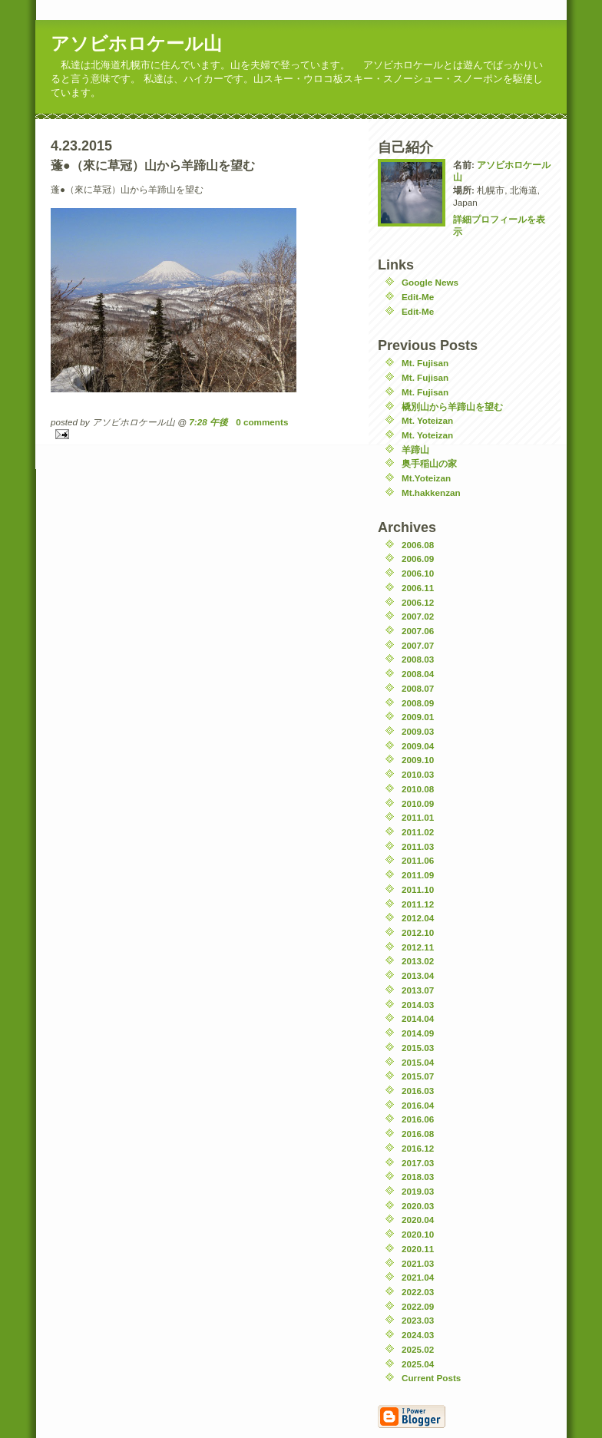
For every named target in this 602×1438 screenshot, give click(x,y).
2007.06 (418, 631)
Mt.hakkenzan (431, 493)
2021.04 (418, 1277)
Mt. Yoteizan (427, 420)
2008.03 (418, 659)
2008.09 (418, 703)
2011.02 (418, 832)
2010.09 (418, 803)
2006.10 (418, 573)
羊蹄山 (415, 450)
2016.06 (418, 1119)
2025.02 (418, 1349)
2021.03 (418, 1263)
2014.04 (418, 1018)
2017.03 (418, 1163)
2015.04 (418, 1062)
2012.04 (418, 918)
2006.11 (418, 588)
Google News (430, 282)
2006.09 (418, 559)
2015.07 (418, 1076)
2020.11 (418, 1249)
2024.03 (418, 1335)
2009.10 (418, 760)
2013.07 (418, 990)
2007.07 (418, 645)
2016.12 (418, 1148)
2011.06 (418, 860)
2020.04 (418, 1220)
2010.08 (418, 789)
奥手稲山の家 (429, 463)
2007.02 (418, 616)
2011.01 (418, 817)
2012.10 (418, 932)
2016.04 (418, 1105)
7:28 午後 (208, 422)
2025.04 (418, 1364)
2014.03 (418, 1005)
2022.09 (418, 1306)
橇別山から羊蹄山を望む (452, 407)
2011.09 (418, 875)
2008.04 (418, 674)
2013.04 (418, 975)
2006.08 (418, 545)
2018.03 (418, 1177)
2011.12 (418, 904)
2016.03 (418, 1091)
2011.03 (418, 846)
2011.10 (418, 889)
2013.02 (418, 961)
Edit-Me (418, 297)
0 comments (262, 422)
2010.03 (418, 774)
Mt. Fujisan (425, 363)
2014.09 (418, 1033)
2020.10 (418, 1234)
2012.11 (418, 947)
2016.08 (418, 1134)
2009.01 (418, 717)
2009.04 (418, 746)
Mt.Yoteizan (426, 478)
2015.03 (418, 1048)
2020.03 (418, 1206)
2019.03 (418, 1191)
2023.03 (418, 1320)
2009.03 (418, 731)
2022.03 (418, 1292)
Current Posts (431, 1378)
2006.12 (418, 602)
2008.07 (418, 688)
